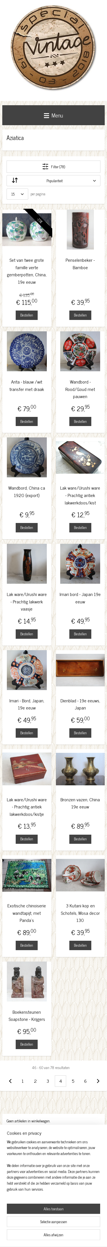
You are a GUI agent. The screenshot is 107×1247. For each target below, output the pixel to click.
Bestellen (26, 315)
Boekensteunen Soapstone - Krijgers (27, 1015)
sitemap (50, 1227)
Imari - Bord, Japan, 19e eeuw (26, 704)
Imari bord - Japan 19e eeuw (80, 598)
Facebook (14, 1180)
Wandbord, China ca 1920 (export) (26, 491)
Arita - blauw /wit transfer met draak (26, 385)
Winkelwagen (20, 1134)
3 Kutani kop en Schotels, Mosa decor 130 (80, 913)
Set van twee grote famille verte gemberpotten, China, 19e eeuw (27, 270)
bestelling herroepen (74, 1227)
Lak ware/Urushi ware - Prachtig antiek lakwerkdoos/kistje (27, 807)
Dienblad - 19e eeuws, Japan (80, 704)
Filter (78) (53, 166)
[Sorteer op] (53, 180)
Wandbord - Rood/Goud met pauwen (80, 389)
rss (58, 1227)
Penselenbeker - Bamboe (80, 263)
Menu (53, 115)
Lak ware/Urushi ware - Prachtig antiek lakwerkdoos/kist (80, 495)
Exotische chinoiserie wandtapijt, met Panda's (26, 913)
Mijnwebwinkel (68, 1236)
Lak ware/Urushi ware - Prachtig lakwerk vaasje (27, 601)
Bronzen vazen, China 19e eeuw (80, 803)
